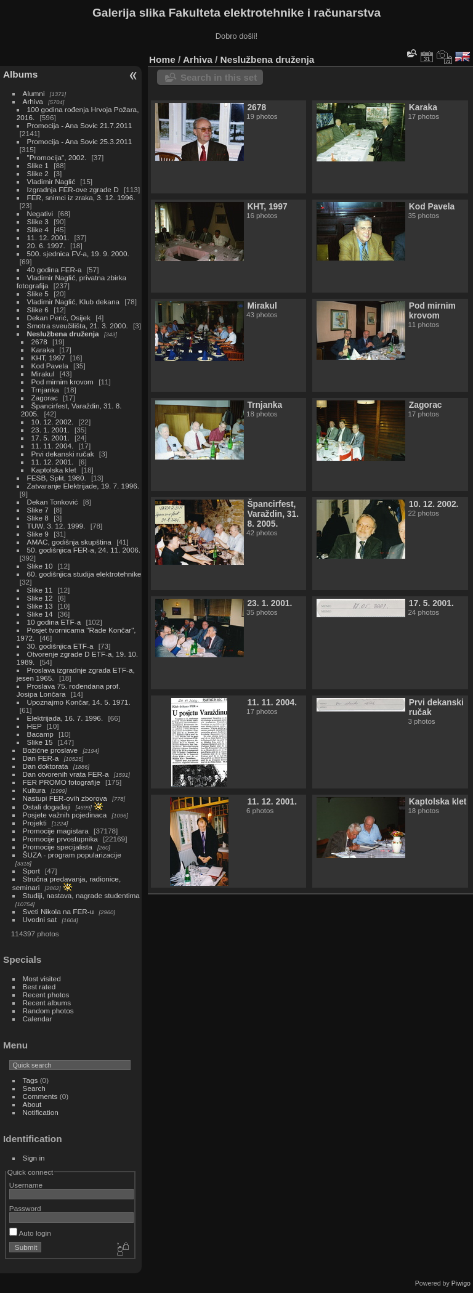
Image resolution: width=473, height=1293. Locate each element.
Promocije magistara (56, 831)
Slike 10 (40, 566)
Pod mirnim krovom (62, 382)
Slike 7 (38, 510)
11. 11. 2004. (52, 446)
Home (162, 59)
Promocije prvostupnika (60, 839)
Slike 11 (40, 590)
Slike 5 (38, 294)
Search (34, 1088)
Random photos (48, 1011)
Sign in (34, 1158)
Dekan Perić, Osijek (59, 318)
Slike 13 (40, 606)
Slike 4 (38, 229)
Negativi (40, 213)
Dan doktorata (45, 766)
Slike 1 (38, 165)
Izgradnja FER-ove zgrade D (73, 189)
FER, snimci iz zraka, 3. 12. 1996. (81, 197)
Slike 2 (38, 173)
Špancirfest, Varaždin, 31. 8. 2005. (273, 514)
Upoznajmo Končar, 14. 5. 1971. (79, 702)
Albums (20, 74)
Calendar (37, 1019)
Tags (30, 1080)
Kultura (34, 790)
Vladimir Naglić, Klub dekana (73, 302)
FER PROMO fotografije (61, 782)
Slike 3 (38, 221)
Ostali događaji (47, 807)
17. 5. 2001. (50, 438)
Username (25, 1185)
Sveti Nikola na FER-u (58, 911)
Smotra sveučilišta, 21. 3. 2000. (77, 326)
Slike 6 (38, 310)
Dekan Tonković (52, 502)
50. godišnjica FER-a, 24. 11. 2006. (83, 550)
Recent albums (47, 1003)
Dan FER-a (41, 758)
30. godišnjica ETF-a (60, 646)
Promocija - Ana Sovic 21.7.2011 (79, 125)
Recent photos (46, 995)
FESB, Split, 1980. (56, 478)
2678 (39, 342)
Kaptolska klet (53, 470)
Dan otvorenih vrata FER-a (66, 774)
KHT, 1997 (48, 358)
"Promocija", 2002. (57, 157)
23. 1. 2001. (50, 430)
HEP (34, 726)
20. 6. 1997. (46, 245)
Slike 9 (38, 534)
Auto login (30, 1233)
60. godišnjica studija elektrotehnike (84, 574)
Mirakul (43, 374)
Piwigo (461, 1283)
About (32, 1104)
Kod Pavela (49, 366)
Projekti (35, 823)
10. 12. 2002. (52, 422)
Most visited (42, 979)
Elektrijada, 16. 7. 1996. (65, 718)
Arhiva (33, 101)
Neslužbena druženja (63, 334)
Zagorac (44, 398)
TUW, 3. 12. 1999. (56, 526)
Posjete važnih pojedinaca (65, 815)
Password (25, 1208)
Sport (31, 871)
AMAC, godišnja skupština (69, 542)
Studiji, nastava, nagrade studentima (81, 895)
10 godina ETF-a (54, 622)
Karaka (42, 350)
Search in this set (218, 77)
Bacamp (40, 734)
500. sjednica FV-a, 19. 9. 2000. (78, 253)
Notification (41, 1112)
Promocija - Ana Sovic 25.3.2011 (79, 141)
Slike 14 (40, 614)
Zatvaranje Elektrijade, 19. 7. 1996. (83, 486)
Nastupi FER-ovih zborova (65, 798)
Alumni (34, 93)
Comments (40, 1096)
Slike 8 (38, 518)
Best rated (39, 987)
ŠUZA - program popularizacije (72, 855)
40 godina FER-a (54, 269)
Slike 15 (40, 742)
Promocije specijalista (57, 847)
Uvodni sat (40, 919)
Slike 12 (40, 598)
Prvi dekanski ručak (62, 454)
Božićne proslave (50, 750)
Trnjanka (45, 390)
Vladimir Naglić (51, 181)
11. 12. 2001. (48, 237)
